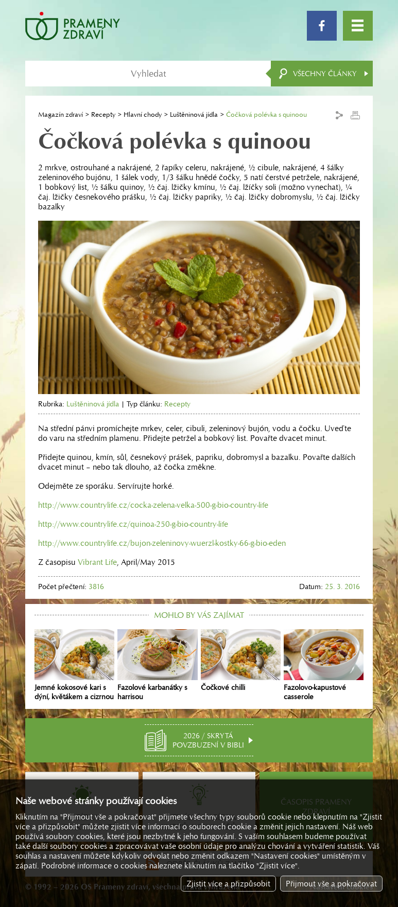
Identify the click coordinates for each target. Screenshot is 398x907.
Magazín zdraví (60, 114)
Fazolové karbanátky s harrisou (157, 665)
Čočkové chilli (241, 660)
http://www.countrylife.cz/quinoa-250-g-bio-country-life (133, 524)
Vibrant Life (97, 562)
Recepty (103, 114)
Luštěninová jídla (194, 114)
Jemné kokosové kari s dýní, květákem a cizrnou (74, 665)
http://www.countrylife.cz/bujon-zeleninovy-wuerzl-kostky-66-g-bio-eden (162, 543)
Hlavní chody (143, 114)
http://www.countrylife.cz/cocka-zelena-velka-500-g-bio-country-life (153, 505)
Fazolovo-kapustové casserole (324, 665)
